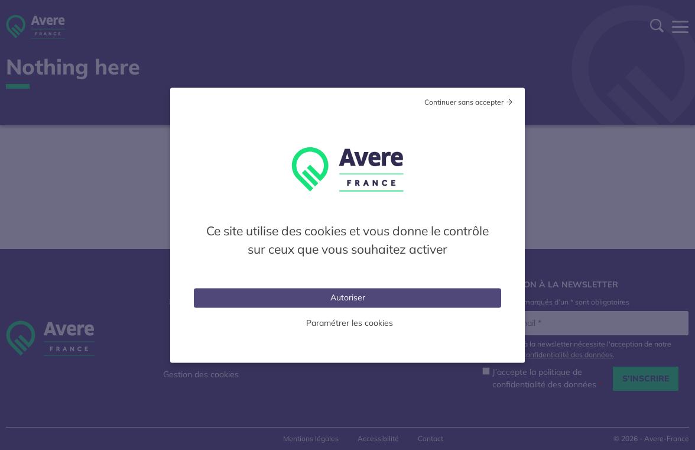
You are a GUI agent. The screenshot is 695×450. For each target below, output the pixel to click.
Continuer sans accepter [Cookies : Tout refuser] (464, 101)
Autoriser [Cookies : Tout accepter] (347, 297)
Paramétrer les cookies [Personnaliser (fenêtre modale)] (349, 322)
